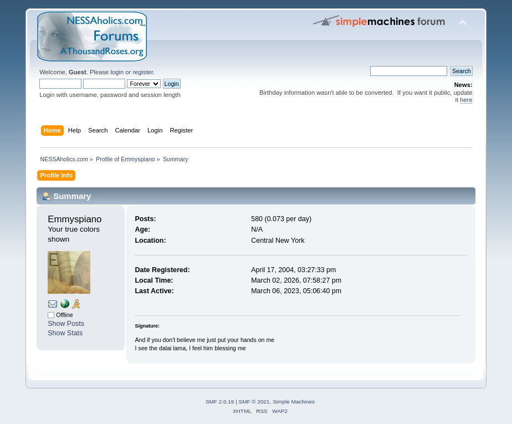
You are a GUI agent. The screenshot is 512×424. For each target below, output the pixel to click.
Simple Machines (294, 402)
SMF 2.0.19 (220, 402)
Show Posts (66, 324)
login (117, 72)
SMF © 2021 (254, 402)
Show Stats (65, 333)
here (466, 99)
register (142, 72)
